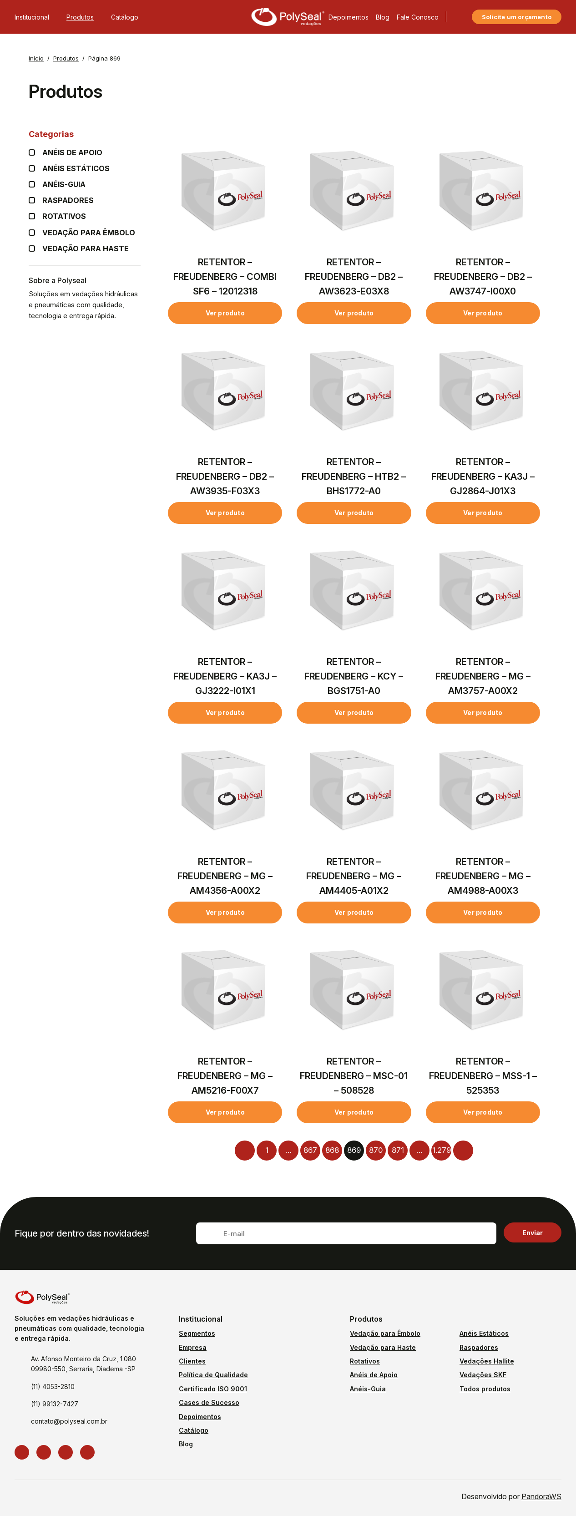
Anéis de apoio (72, 152)
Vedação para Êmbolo (88, 232)
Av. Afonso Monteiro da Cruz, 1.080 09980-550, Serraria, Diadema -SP (83, 1364)
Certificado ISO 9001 (213, 1389)
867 (310, 1150)
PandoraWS (541, 1496)
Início (36, 58)
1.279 (441, 1150)
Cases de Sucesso (209, 1402)
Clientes (192, 1361)
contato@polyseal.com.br (69, 1421)
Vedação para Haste (85, 248)
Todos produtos (485, 1389)
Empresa (193, 1347)
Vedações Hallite (487, 1361)
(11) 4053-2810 (53, 1386)
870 (376, 1150)
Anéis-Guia (368, 1389)
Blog (382, 17)
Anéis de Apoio (374, 1375)
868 (332, 1150)
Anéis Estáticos (76, 168)
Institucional (37, 17)
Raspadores (68, 200)
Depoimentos (348, 17)
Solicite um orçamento (516, 16)
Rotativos (64, 216)
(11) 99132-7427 (54, 1404)
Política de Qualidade (213, 1375)
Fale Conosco (418, 17)
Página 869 (104, 58)
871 (398, 1150)
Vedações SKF (483, 1375)
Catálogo (124, 17)
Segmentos (197, 1333)
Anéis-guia (64, 184)
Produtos (85, 17)
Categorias (85, 134)
